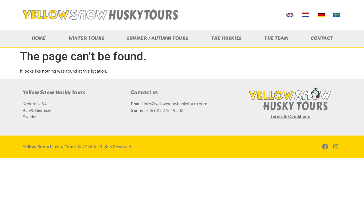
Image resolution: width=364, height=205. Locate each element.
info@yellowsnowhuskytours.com (175, 103)
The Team (276, 38)
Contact (322, 38)
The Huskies (226, 38)
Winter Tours (86, 38)
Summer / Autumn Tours (157, 38)
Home (38, 38)
